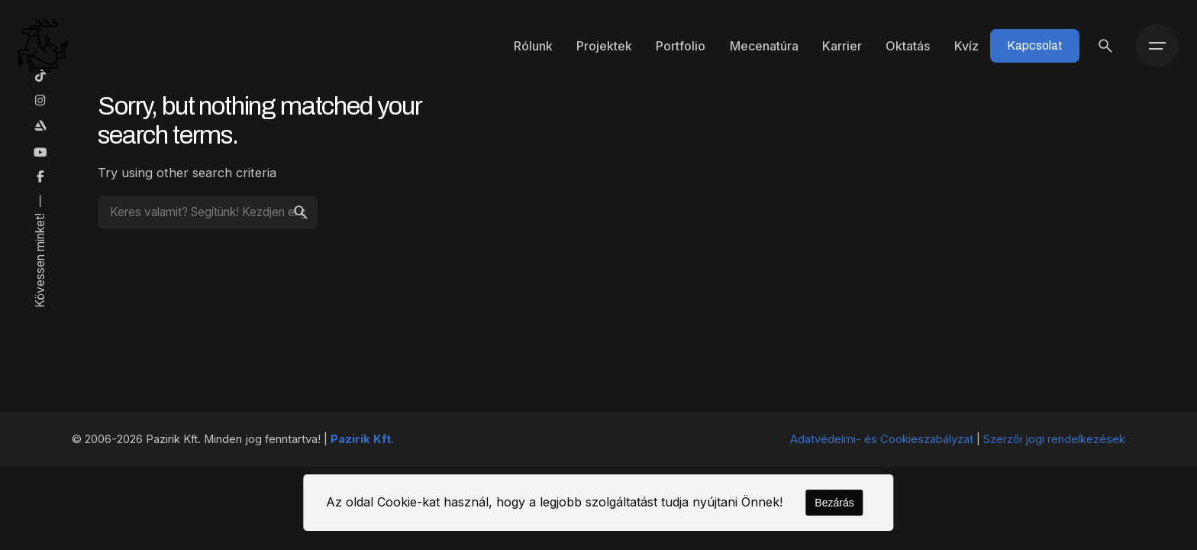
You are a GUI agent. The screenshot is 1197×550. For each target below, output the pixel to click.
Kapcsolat (1035, 45)
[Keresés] (1105, 46)
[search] (301, 212)
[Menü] (1157, 45)
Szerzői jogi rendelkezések (1054, 439)
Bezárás (834, 503)
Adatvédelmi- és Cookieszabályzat (881, 439)
